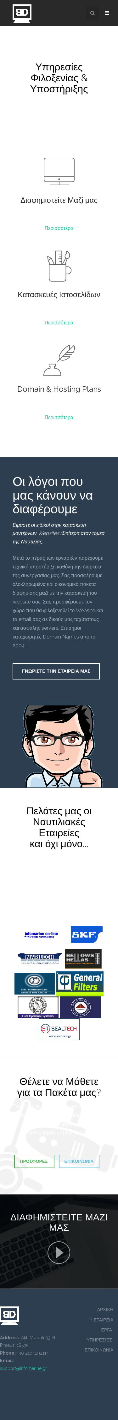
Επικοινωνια (79, 1161)
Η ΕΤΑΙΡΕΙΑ (101, 1319)
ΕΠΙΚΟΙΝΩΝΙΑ (99, 1349)
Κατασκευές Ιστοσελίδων (59, 294)
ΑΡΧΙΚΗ (105, 1309)
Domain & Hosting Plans (59, 389)
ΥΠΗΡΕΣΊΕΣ (100, 1339)
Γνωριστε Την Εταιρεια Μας (56, 671)
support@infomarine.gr (23, 1368)
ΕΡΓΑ (107, 1329)
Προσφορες (34, 1161)
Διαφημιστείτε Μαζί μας (59, 200)
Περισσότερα (59, 228)
